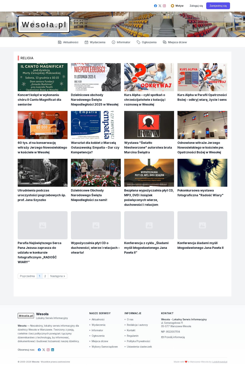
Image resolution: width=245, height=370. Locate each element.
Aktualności (68, 42)
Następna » (57, 276)
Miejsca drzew (175, 42)
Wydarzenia (97, 324)
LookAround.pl (219, 361)
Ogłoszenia (146, 42)
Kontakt (130, 330)
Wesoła (36, 361)
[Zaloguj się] (196, 5)
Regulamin (131, 335)
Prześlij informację (173, 337)
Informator (120, 42)
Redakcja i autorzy (136, 324)
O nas (129, 319)
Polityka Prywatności (137, 341)
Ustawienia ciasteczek (138, 346)
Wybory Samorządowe (103, 346)
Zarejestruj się (218, 5)
